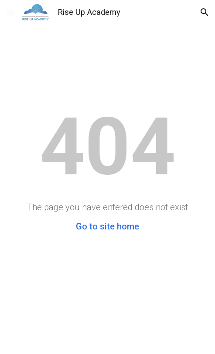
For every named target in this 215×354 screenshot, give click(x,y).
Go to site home (107, 226)
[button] (10, 12)
